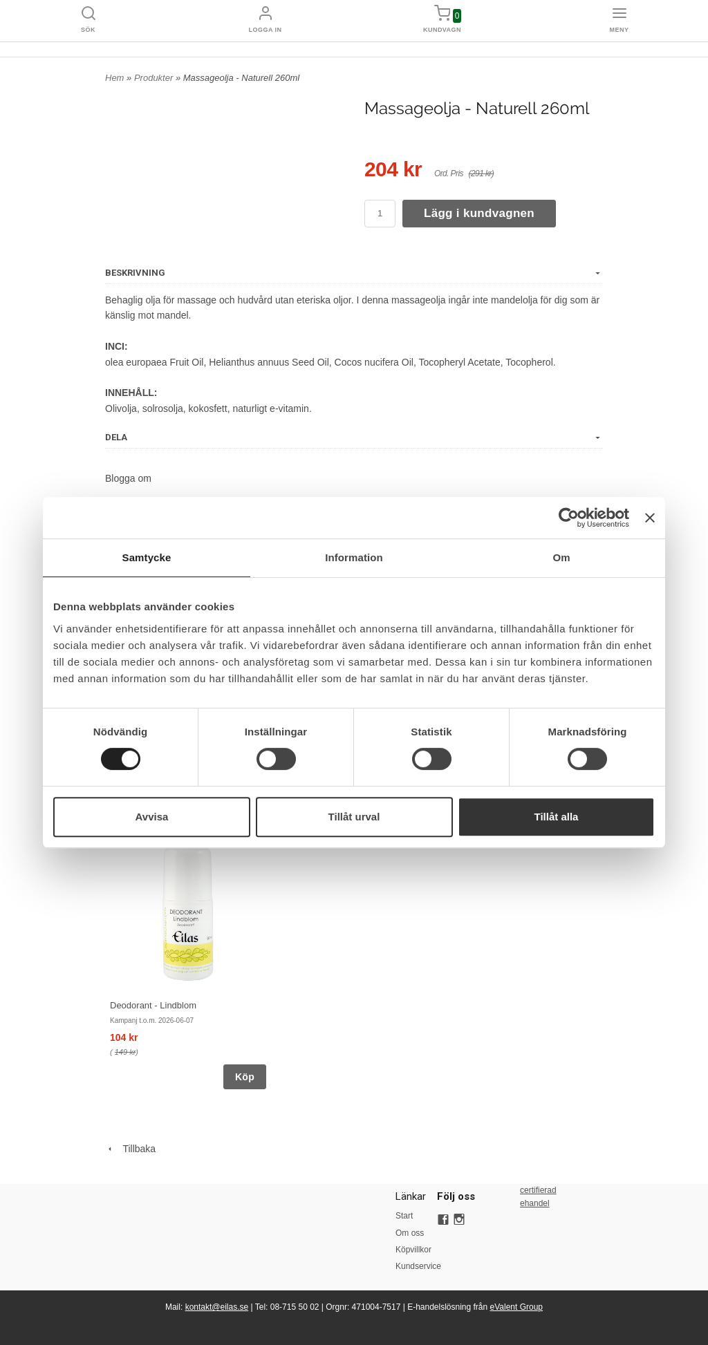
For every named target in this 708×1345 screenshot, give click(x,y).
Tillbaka (130, 1148)
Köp (244, 1076)
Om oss (409, 1233)
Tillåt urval (354, 816)
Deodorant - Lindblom (153, 1005)
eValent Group (516, 1307)
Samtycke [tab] (146, 557)
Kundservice (416, 1266)
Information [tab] (354, 557)
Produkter (155, 78)
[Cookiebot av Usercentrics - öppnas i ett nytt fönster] (568, 517)
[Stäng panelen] (650, 518)
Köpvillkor (413, 1249)
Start (404, 1216)
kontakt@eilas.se (217, 1307)
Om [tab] (561, 557)
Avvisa (152, 816)
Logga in (265, 29)
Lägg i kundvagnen (479, 213)
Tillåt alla (556, 816)
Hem (114, 78)
